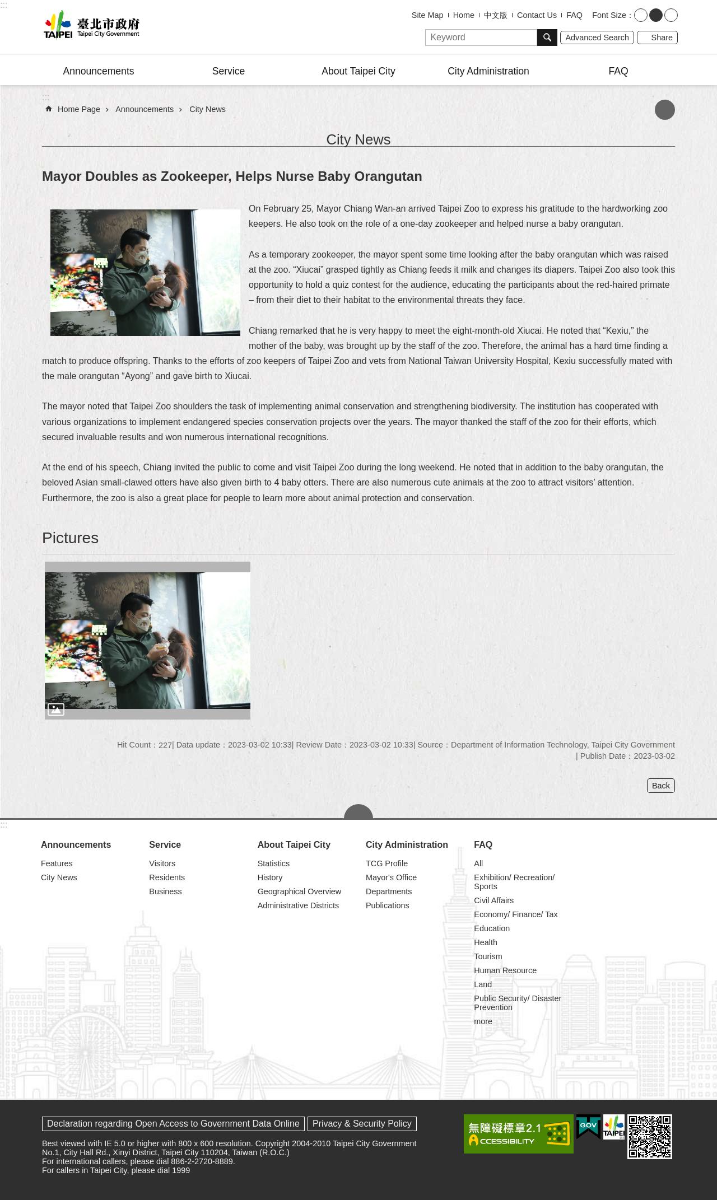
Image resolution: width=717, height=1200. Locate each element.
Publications (387, 905)
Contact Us (537, 15)
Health (485, 942)
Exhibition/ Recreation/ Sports (514, 882)
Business (165, 891)
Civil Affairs (494, 900)
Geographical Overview (300, 891)
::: (3, 5)
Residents (167, 877)
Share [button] (662, 37)
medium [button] (656, 15)
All (478, 863)
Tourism (488, 956)
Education (492, 928)
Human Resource (505, 970)
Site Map (428, 15)
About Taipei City (358, 71)
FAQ (574, 15)
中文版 (496, 15)
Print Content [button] (665, 110)
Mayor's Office (391, 877)
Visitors (162, 863)
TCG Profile (387, 863)
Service (228, 71)
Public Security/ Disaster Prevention (517, 1003)
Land (483, 984)
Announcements (98, 71)
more (483, 1021)
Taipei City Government (90, 26)
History (270, 877)
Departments (389, 891)
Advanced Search (597, 37)
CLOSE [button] (358, 811)
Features (57, 863)
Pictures (70, 538)
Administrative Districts (298, 905)
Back (661, 785)
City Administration (488, 71)
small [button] (641, 15)
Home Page (79, 109)
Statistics (274, 863)
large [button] (671, 15)
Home (463, 15)
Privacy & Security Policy (362, 1123)
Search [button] (547, 37)
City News (207, 109)
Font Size (609, 15)
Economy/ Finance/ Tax (515, 914)
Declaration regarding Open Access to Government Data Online (173, 1123)
